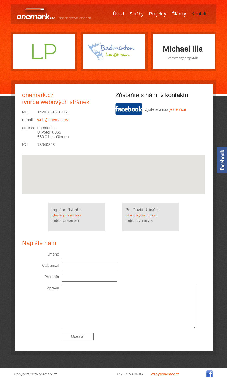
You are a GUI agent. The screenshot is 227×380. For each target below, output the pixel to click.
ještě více (178, 109)
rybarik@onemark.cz (67, 215)
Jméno (53, 254)
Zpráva (53, 288)
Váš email (50, 265)
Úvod (118, 14)
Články (179, 14)
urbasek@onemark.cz (141, 215)
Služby (136, 14)
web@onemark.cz (53, 120)
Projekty (157, 14)
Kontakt (199, 14)
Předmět (51, 277)
